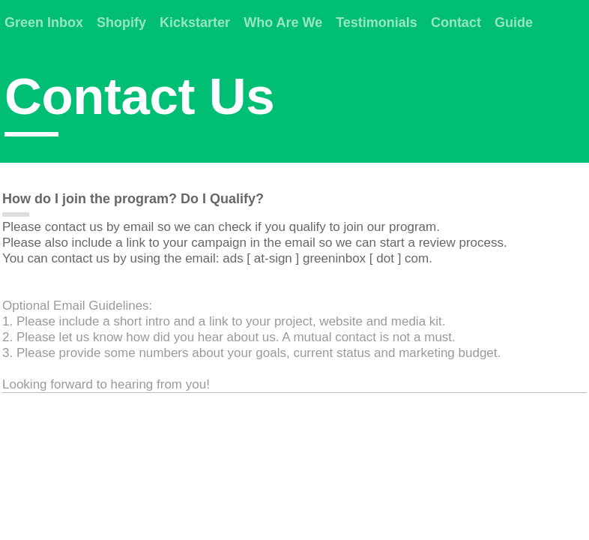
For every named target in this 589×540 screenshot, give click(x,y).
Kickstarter (195, 22)
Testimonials (376, 22)
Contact (456, 22)
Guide (514, 22)
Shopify (121, 22)
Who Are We (283, 22)
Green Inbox (43, 22)
